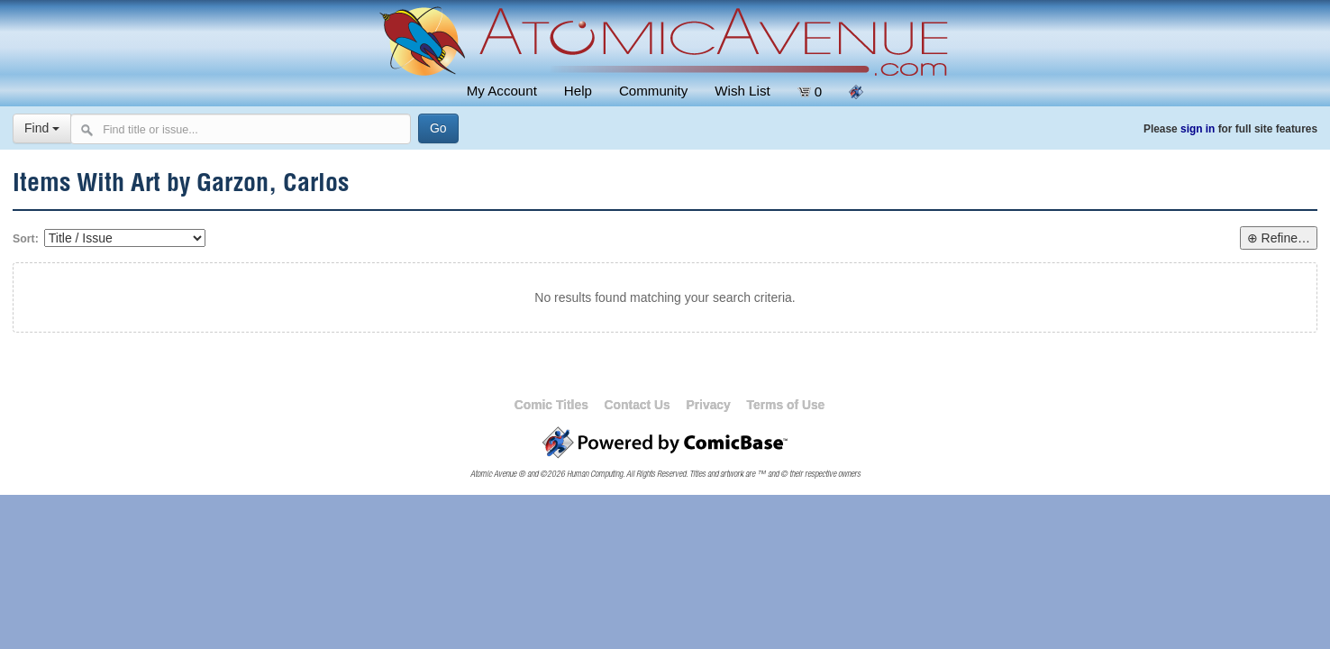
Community (653, 90)
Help (578, 90)
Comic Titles (551, 405)
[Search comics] (240, 129)
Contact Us (637, 405)
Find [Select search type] (41, 128)
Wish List (742, 90)
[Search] (438, 128)
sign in (1197, 129)
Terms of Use (786, 405)
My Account (502, 90)
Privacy (708, 405)
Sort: (26, 238)
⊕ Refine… (1278, 238)
